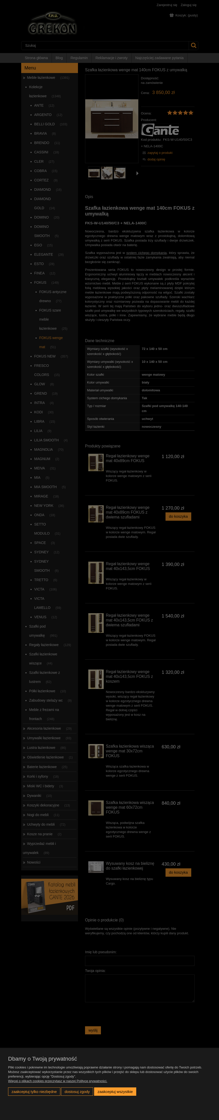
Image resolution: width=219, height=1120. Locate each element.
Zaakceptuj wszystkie (115, 1091)
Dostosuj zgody (77, 1091)
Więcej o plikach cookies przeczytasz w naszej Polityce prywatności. (57, 1081)
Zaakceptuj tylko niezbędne (34, 1091)
